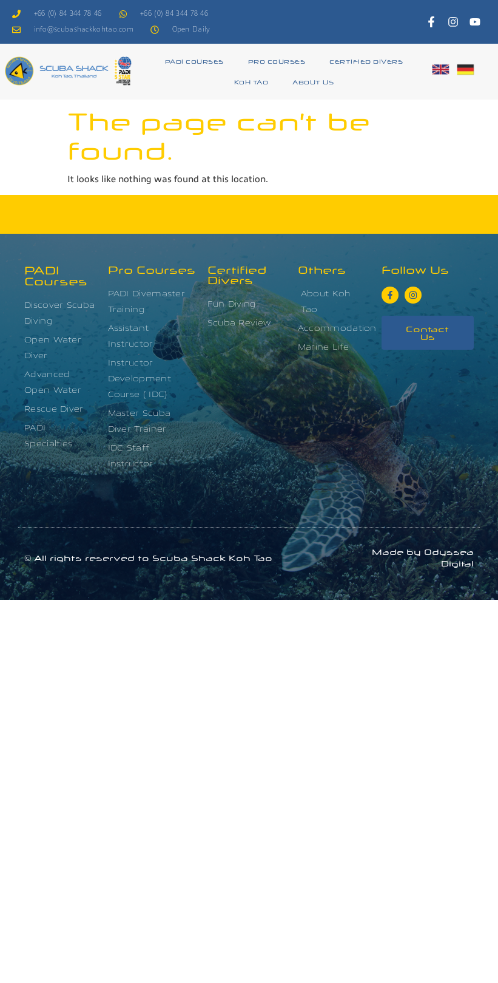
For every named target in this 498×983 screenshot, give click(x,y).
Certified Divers (366, 61)
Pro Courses (277, 61)
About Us (313, 82)
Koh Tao (251, 82)
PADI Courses (194, 61)
